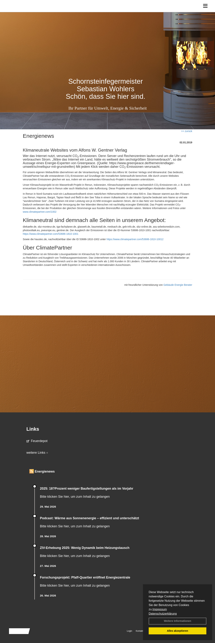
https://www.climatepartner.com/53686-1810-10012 (135, 239)
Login (129, 631)
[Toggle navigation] (205, 10)
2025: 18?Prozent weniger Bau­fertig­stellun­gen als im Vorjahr (86, 488)
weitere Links (37, 452)
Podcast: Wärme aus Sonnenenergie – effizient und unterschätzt (90, 518)
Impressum (159, 609)
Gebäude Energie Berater (177, 284)
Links (32, 429)
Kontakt (139, 631)
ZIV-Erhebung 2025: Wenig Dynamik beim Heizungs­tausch (85, 548)
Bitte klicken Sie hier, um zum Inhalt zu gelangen (75, 496)
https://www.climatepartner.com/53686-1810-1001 (50, 233)
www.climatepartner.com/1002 (40, 211)
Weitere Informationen (177, 620)
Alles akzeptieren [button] (177, 630)
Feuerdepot (37, 441)
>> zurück (186, 131)
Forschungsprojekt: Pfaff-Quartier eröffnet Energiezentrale (85, 577)
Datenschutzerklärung (163, 613)
